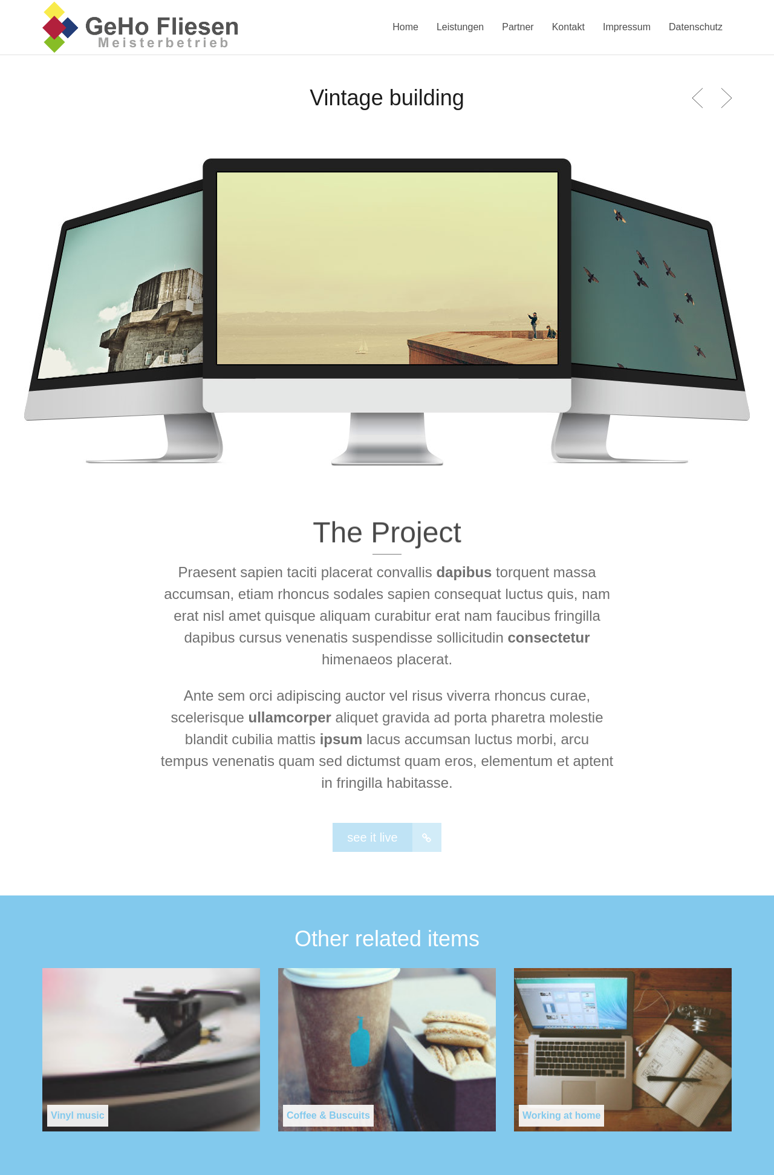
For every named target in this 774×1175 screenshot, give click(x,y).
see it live (394, 838)
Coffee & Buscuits (328, 1115)
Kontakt (568, 27)
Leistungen (460, 27)
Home (405, 27)
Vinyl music (78, 1115)
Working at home (561, 1115)
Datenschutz (696, 27)
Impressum (627, 27)
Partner (517, 27)
